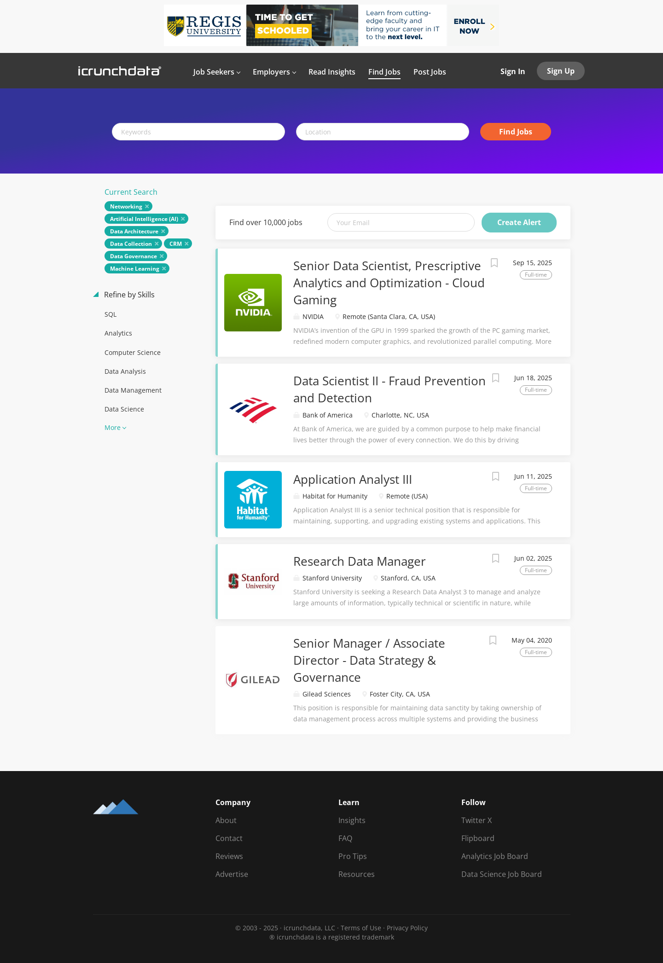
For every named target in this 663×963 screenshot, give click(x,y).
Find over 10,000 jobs (265, 222)
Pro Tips (352, 856)
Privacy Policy (407, 927)
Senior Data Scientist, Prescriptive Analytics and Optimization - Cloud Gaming (389, 282)
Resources (356, 874)
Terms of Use (361, 927)
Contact (229, 838)
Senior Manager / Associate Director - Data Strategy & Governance (369, 660)
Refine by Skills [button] (128, 295)
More (113, 427)
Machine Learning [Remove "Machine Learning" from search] (134, 269)
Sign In (512, 71)
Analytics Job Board (494, 856)
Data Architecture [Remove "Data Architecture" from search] (134, 231)
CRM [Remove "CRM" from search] (175, 244)
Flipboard (477, 838)
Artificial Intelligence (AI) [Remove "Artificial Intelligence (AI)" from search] (144, 219)
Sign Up (561, 71)
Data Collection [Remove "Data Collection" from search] (131, 244)
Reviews (229, 856)
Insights (352, 820)
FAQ (345, 838)
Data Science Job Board (501, 874)
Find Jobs (515, 132)
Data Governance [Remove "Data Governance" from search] (133, 256)
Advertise (231, 874)
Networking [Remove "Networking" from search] (126, 206)
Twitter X (476, 820)
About (226, 820)
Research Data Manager (359, 561)
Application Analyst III (352, 479)
